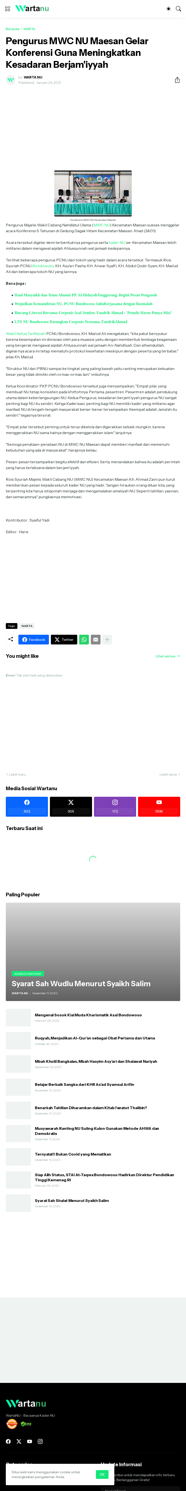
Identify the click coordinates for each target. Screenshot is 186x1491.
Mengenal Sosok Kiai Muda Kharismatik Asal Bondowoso (88, 1014)
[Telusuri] (178, 9)
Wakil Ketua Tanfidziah (26, 333)
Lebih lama (168, 774)
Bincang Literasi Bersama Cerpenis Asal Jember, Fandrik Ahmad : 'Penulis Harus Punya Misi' (93, 313)
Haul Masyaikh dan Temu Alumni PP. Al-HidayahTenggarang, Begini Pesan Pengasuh (86, 295)
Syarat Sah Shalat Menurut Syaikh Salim (72, 1200)
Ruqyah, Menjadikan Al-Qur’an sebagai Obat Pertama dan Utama (95, 1038)
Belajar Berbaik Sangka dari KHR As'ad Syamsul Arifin (84, 1084)
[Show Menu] (7, 9)
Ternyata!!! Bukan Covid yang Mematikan (73, 1154)
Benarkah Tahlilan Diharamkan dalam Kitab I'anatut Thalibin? (91, 1107)
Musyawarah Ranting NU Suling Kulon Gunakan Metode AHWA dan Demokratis (97, 1131)
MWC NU (101, 225)
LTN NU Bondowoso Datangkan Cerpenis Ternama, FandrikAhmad (71, 322)
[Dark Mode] (168, 9)
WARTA (29, 29)
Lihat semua (165, 656)
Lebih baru (17, 774)
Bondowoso (43, 265)
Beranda (12, 29)
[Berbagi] (175, 80)
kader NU (117, 242)
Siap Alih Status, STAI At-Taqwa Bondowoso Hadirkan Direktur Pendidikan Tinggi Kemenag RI (104, 1177)
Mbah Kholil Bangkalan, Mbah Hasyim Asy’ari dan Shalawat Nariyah (96, 1061)
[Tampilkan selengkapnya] (107, 639)
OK (102, 1474)
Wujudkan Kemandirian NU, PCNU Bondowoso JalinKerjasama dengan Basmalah (84, 304)
